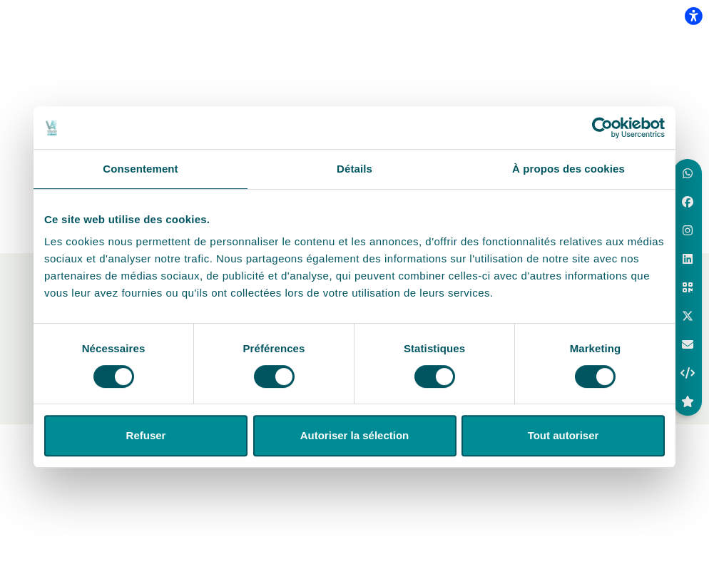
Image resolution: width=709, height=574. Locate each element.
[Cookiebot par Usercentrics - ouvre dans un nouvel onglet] (602, 127)
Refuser (146, 435)
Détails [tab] (354, 169)
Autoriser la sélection (354, 435)
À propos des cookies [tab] (568, 169)
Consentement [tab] (140, 169)
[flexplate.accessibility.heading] (693, 15)
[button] (687, 173)
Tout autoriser (563, 435)
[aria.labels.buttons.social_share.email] (687, 344)
